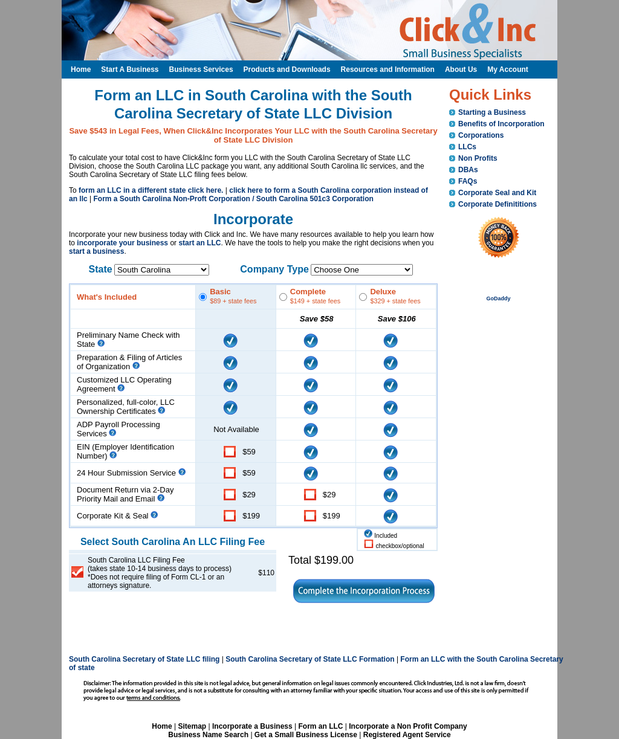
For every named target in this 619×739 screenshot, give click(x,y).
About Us (461, 69)
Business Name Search (208, 735)
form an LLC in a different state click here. (151, 190)
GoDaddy (498, 298)
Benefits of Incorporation (501, 124)
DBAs (468, 170)
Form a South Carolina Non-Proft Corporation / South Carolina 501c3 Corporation (233, 199)
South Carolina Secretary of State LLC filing (144, 659)
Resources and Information (388, 69)
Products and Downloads (287, 69)
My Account (507, 69)
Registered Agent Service (407, 735)
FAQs (467, 181)
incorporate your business (122, 243)
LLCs (467, 147)
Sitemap (192, 726)
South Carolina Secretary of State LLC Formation (309, 659)
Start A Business (129, 69)
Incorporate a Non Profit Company (408, 726)
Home (162, 726)
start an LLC (199, 243)
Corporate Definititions (497, 204)
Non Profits (477, 158)
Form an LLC (320, 726)
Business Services (201, 69)
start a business (96, 251)
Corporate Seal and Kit (497, 193)
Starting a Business (492, 112)
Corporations (481, 135)
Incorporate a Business (252, 726)
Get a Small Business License (305, 735)
